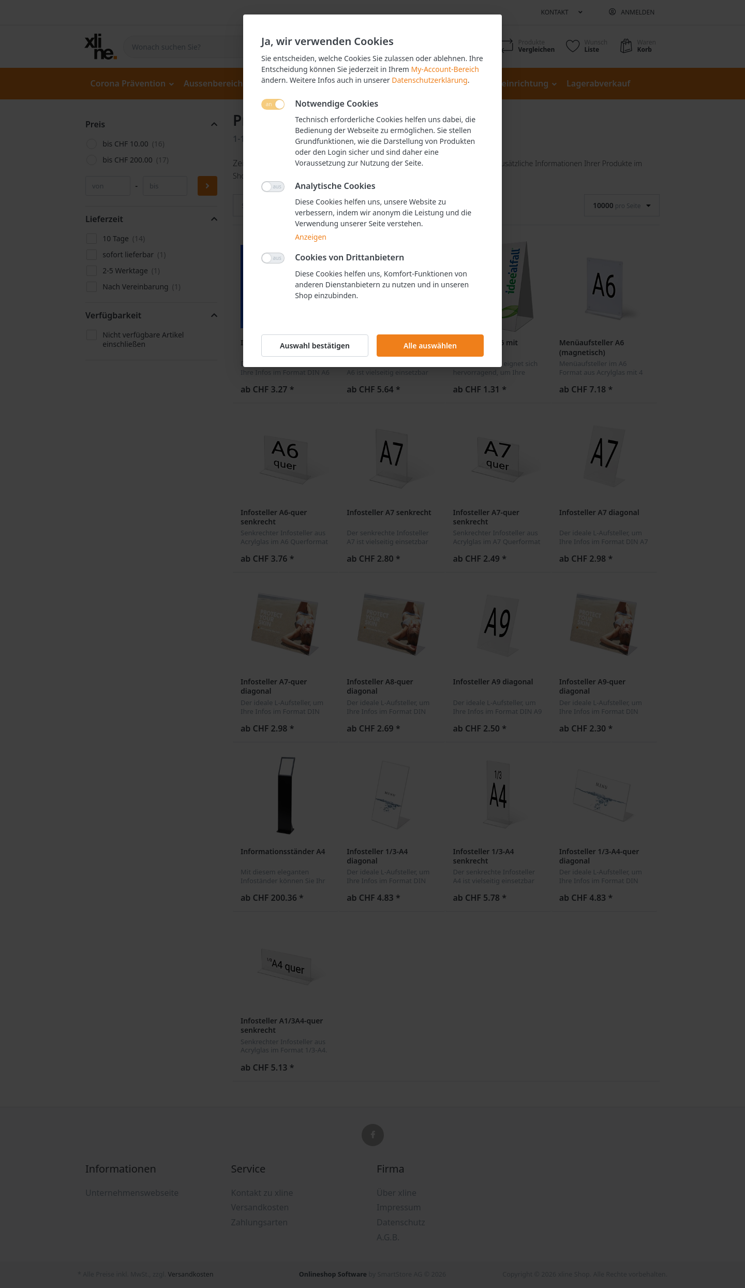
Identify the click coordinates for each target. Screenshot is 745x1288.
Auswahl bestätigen (315, 345)
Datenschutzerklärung (429, 80)
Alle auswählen (430, 345)
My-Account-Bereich (445, 69)
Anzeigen (310, 237)
